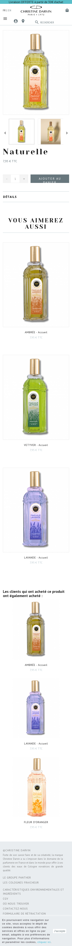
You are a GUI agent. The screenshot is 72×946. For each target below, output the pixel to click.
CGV (5, 898)
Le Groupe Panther (17, 877)
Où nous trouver (16, 903)
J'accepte (59, 931)
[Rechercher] (54, 22)
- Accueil (36, 332)
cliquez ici (44, 942)
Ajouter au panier (50, 180)
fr (4, 10)
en (9, 10)
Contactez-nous (15, 908)
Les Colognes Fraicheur (21, 882)
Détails (10, 197)
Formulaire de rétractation (24, 913)
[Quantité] (15, 178)
